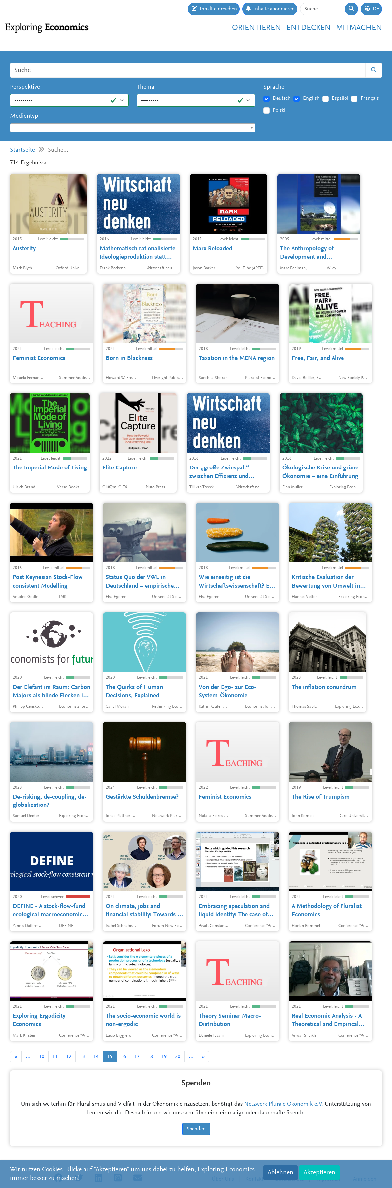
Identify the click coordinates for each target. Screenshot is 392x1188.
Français (370, 98)
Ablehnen (280, 1172)
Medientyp (24, 116)
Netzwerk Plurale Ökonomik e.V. (283, 1104)
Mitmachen (359, 28)
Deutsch (282, 98)
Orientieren (256, 28)
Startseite (22, 150)
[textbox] (132, 128)
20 (177, 1056)
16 (123, 1056)
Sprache (273, 87)
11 (55, 1056)
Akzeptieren (319, 1172)
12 (68, 1056)
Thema (145, 87)
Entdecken (308, 28)
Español (340, 98)
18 (150, 1056)
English (311, 98)
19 (164, 1056)
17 (137, 1056)
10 (41, 1056)
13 (82, 1056)
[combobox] (132, 127)
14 (96, 1056)
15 (109, 1056)
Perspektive (25, 87)
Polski (279, 110)
